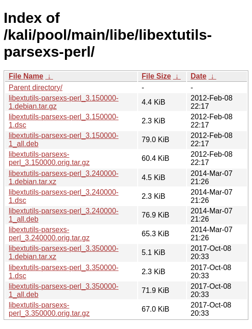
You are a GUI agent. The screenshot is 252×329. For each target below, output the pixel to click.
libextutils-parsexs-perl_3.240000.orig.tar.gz (49, 234)
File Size (156, 76)
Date (199, 76)
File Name (26, 76)
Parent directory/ (35, 87)
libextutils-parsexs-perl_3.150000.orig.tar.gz (49, 158)
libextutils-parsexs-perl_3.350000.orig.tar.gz (49, 309)
